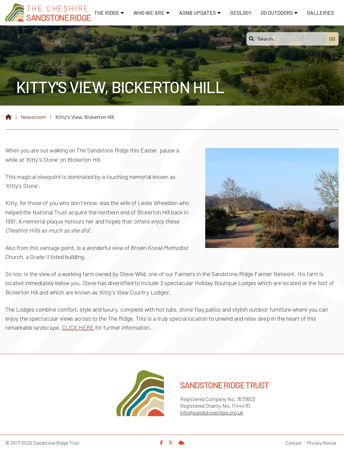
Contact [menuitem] (293, 443)
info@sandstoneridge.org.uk (211, 412)
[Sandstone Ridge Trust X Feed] (170, 442)
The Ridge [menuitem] (106, 12)
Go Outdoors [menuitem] (277, 12)
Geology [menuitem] (241, 12)
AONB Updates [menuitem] (197, 12)
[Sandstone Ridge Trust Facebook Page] (161, 442)
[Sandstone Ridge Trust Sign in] (181, 442)
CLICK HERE (78, 327)
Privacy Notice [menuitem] (321, 443)
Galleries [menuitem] (320, 12)
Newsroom (33, 117)
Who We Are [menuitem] (149, 12)
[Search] (288, 39)
